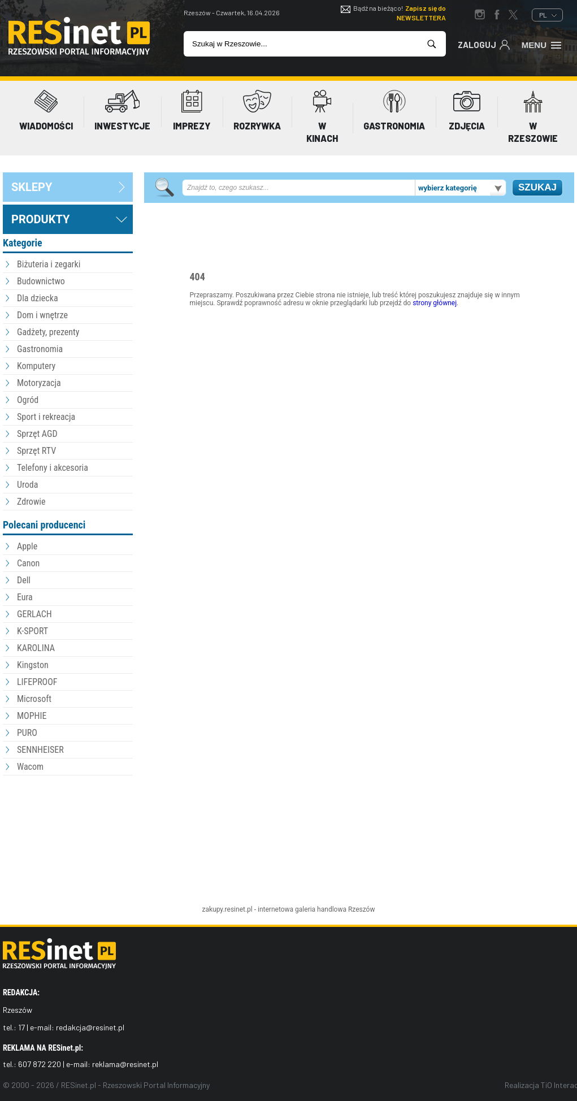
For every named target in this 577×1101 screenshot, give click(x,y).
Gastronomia (40, 349)
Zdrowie (31, 501)
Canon (28, 563)
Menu (542, 44)
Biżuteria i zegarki (48, 264)
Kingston (33, 665)
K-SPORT (32, 631)
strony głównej (435, 303)
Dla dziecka (37, 298)
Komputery (36, 366)
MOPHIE (31, 715)
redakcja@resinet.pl (90, 1027)
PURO (27, 732)
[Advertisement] (67, 840)
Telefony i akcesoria (52, 467)
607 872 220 (39, 1064)
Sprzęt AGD (37, 433)
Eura (25, 597)
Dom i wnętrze (42, 315)
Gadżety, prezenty (48, 332)
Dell (24, 580)
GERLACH (34, 614)
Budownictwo (41, 281)
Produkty (40, 219)
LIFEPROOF (37, 682)
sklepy (31, 187)
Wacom (30, 766)
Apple (27, 546)
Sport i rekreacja (46, 416)
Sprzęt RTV (36, 450)
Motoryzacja (39, 383)
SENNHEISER (40, 749)
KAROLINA (36, 648)
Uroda (27, 484)
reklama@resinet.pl (125, 1064)
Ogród (27, 400)
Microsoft (34, 698)
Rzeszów (361, 909)
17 (21, 1027)
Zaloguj (484, 44)
